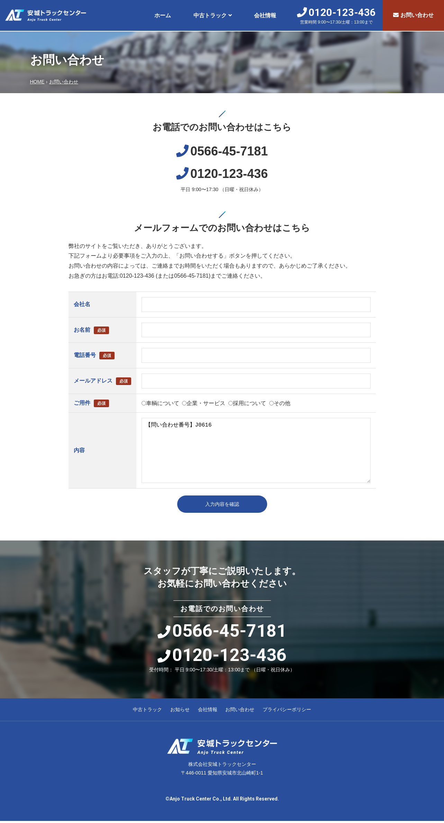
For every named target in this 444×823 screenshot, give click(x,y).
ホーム (162, 15)
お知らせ (180, 712)
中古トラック (210, 15)
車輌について (162, 403)
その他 (282, 403)
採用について (249, 403)
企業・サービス (206, 403)
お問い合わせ (413, 15)
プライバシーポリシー (287, 712)
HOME (37, 81)
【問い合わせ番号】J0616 (256, 450)
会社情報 (265, 15)
